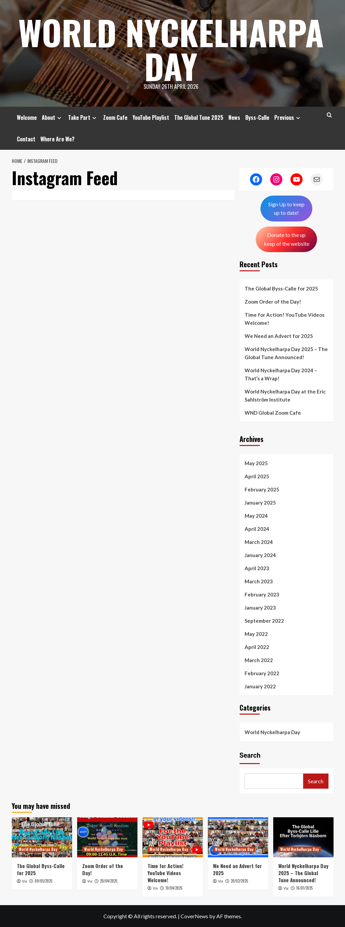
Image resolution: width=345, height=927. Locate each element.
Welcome (27, 117)
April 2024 (257, 529)
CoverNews (194, 916)
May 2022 (256, 634)
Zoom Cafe (115, 117)
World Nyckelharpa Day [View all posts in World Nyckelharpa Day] (38, 849)
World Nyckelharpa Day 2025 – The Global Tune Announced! (286, 353)
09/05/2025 (43, 881)
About (52, 117)
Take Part (83, 117)
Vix (24, 881)
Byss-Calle (257, 117)
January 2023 (260, 608)
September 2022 (264, 621)
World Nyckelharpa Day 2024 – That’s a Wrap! (281, 374)
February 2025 (262, 489)
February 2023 (262, 594)
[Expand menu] (59, 118)
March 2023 (259, 581)
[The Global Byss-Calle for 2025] (42, 837)
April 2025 (257, 476)
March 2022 (259, 660)
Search (250, 755)
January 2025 (260, 503)
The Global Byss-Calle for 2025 (281, 288)
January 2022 (260, 686)
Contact (26, 139)
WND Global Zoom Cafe (273, 413)
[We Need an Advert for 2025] (238, 837)
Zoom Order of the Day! (273, 302)
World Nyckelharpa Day (171, 49)
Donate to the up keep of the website (286, 239)
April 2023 (257, 568)
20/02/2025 (239, 881)
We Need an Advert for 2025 (279, 336)
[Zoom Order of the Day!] (107, 837)
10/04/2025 (173, 888)
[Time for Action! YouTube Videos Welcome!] (173, 837)
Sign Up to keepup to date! (286, 208)
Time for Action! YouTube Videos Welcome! (284, 319)
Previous (288, 117)
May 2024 (256, 516)
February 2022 (262, 673)
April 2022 (257, 647)
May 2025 (256, 463)
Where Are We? (57, 139)
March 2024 (259, 542)
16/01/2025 (304, 888)
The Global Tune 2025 (198, 117)
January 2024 (260, 555)
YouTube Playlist (150, 117)
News (234, 117)
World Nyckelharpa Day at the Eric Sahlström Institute (285, 395)
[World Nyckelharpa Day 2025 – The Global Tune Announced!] (303, 837)
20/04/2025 (108, 881)
